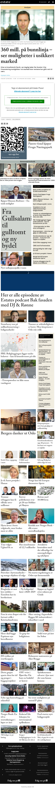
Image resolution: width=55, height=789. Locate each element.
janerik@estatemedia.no (42, 755)
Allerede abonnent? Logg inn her (27, 91)
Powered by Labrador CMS (27, 786)
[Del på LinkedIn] (51, 78)
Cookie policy (12, 774)
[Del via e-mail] (53, 78)
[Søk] (49, 2)
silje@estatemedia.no (19, 764)
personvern (19, 774)
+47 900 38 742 (44, 774)
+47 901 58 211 (44, 757)
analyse (8, 119)
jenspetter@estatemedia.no (42, 772)
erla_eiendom (16, 119)
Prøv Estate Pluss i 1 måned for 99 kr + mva (27, 101)
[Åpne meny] (53, 2)
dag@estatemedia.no (21, 758)
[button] (54, 162)
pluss (3, 119)
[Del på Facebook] (48, 78)
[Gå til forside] (5, 2)
